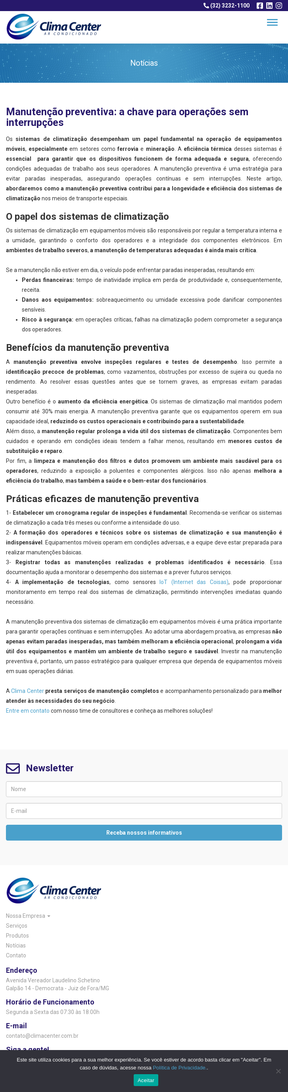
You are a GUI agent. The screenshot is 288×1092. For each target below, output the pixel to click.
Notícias (16, 945)
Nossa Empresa (28, 916)
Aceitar (146, 1080)
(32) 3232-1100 (227, 5)
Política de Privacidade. (180, 1068)
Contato (16, 955)
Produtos (17, 935)
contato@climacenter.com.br (42, 1036)
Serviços (16, 926)
